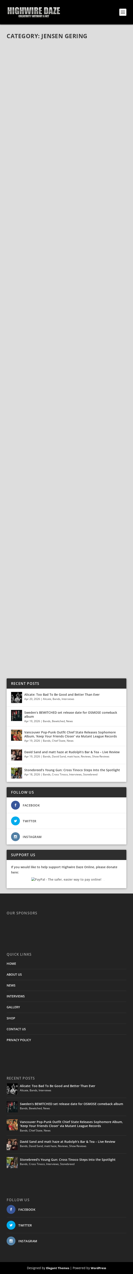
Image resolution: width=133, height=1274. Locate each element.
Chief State (58, 741)
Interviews (68, 699)
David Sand (59, 756)
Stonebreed (90, 774)
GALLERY (13, 1007)
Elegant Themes (57, 1268)
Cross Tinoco (60, 774)
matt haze (73, 756)
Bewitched (58, 721)
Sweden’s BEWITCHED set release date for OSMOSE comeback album (70, 714)
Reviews (86, 756)
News (69, 721)
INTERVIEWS (16, 996)
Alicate (47, 699)
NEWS (11, 985)
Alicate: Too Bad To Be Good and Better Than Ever (62, 694)
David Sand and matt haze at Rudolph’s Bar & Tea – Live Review (72, 752)
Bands (56, 699)
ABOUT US (14, 974)
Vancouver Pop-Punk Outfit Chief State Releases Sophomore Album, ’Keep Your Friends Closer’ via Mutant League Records (70, 734)
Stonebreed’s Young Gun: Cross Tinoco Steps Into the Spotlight (72, 770)
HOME (11, 963)
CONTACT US (16, 1029)
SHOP (11, 1018)
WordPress (98, 1268)
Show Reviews (100, 756)
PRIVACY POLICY (19, 1040)
